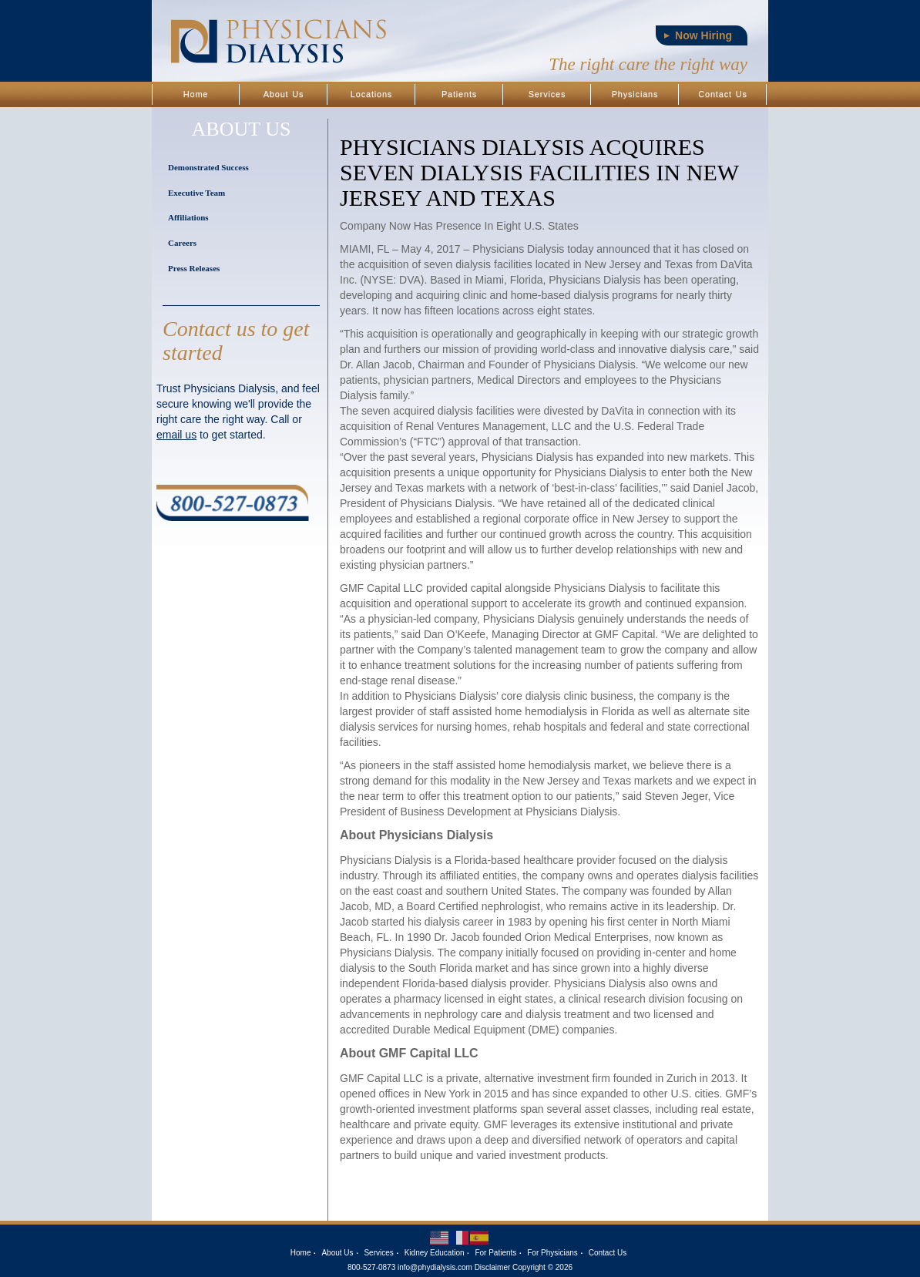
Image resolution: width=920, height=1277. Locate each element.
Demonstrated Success (208, 167)
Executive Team (196, 192)
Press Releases (194, 268)
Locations (371, 94)
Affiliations (188, 217)
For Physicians (552, 1252)
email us (176, 434)
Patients (459, 94)
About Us (284, 94)
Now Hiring (703, 35)
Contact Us (722, 94)
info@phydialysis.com (435, 1267)
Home (196, 94)
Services (547, 94)
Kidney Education (435, 1252)
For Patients (495, 1252)
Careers (182, 242)
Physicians (635, 94)
